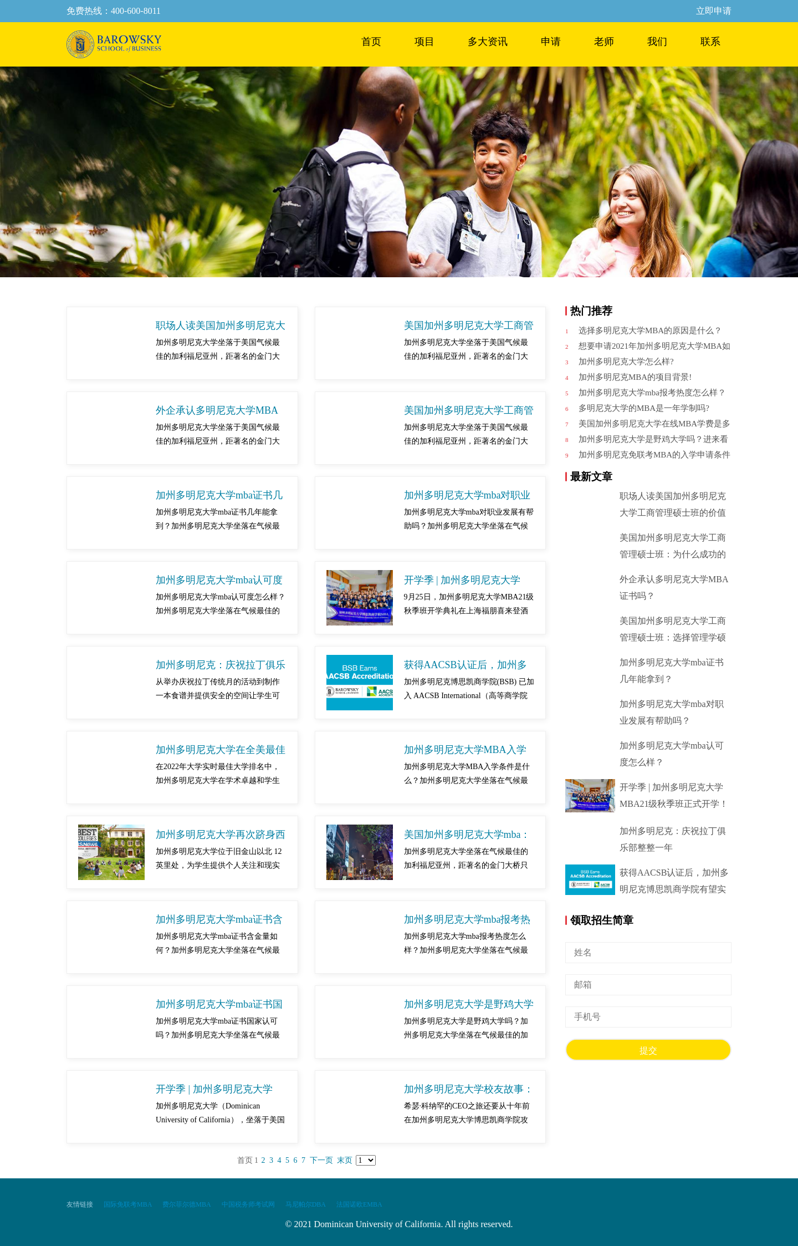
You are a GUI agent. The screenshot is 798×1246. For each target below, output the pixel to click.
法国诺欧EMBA (359, 1204)
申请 (551, 41)
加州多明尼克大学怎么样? (626, 361)
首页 (371, 41)
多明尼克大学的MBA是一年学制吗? (644, 408)
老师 (604, 41)
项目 (424, 41)
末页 (344, 1160)
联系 (710, 41)
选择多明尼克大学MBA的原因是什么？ (650, 330)
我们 (657, 41)
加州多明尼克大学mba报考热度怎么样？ (652, 392)
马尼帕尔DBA (305, 1204)
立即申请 (714, 11)
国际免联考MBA (128, 1204)
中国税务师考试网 (248, 1204)
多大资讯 (488, 41)
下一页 (321, 1160)
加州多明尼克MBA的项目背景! (635, 377)
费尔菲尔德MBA (186, 1204)
